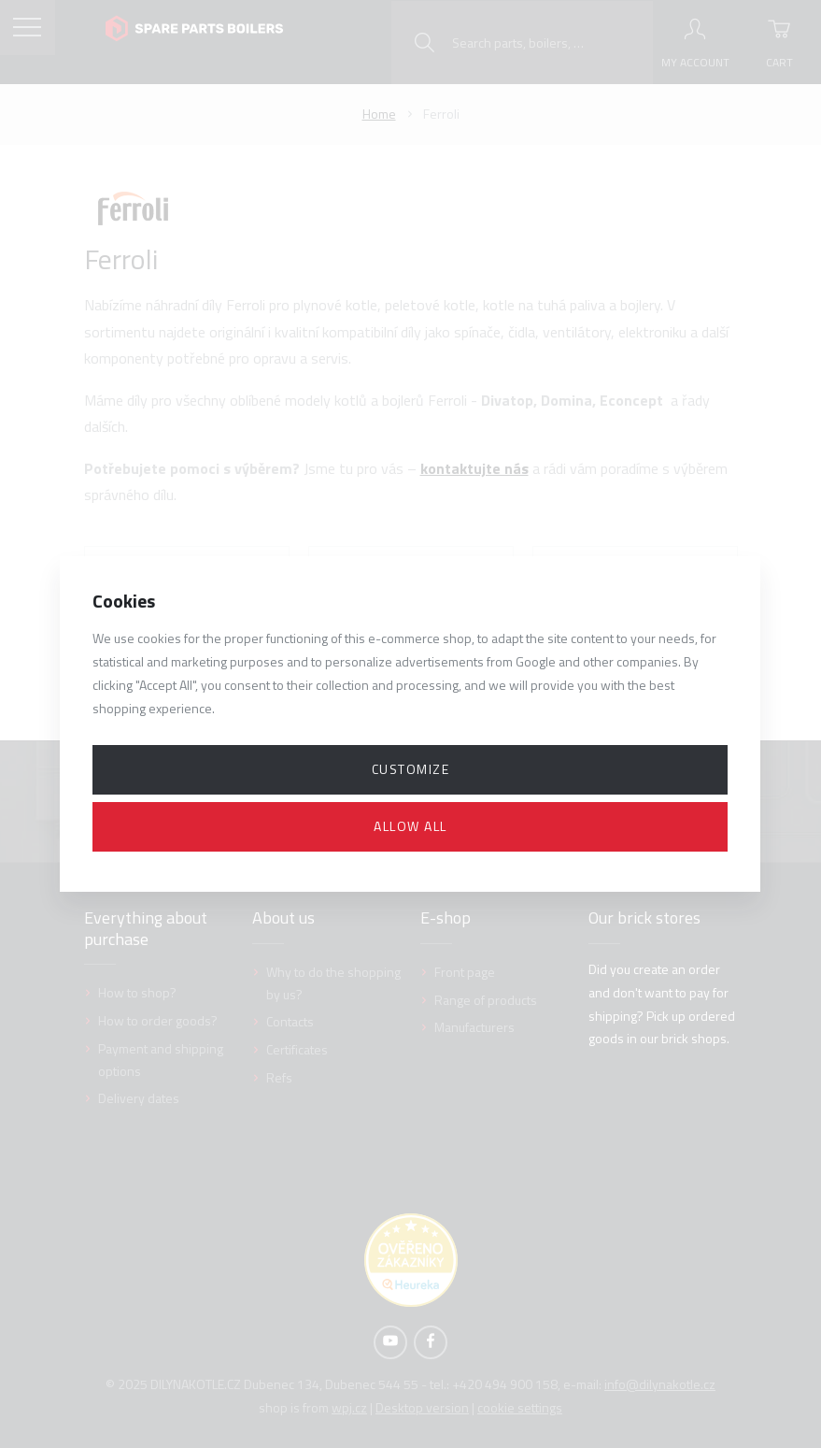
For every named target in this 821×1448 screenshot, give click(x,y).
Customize (411, 769)
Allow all (410, 826)
